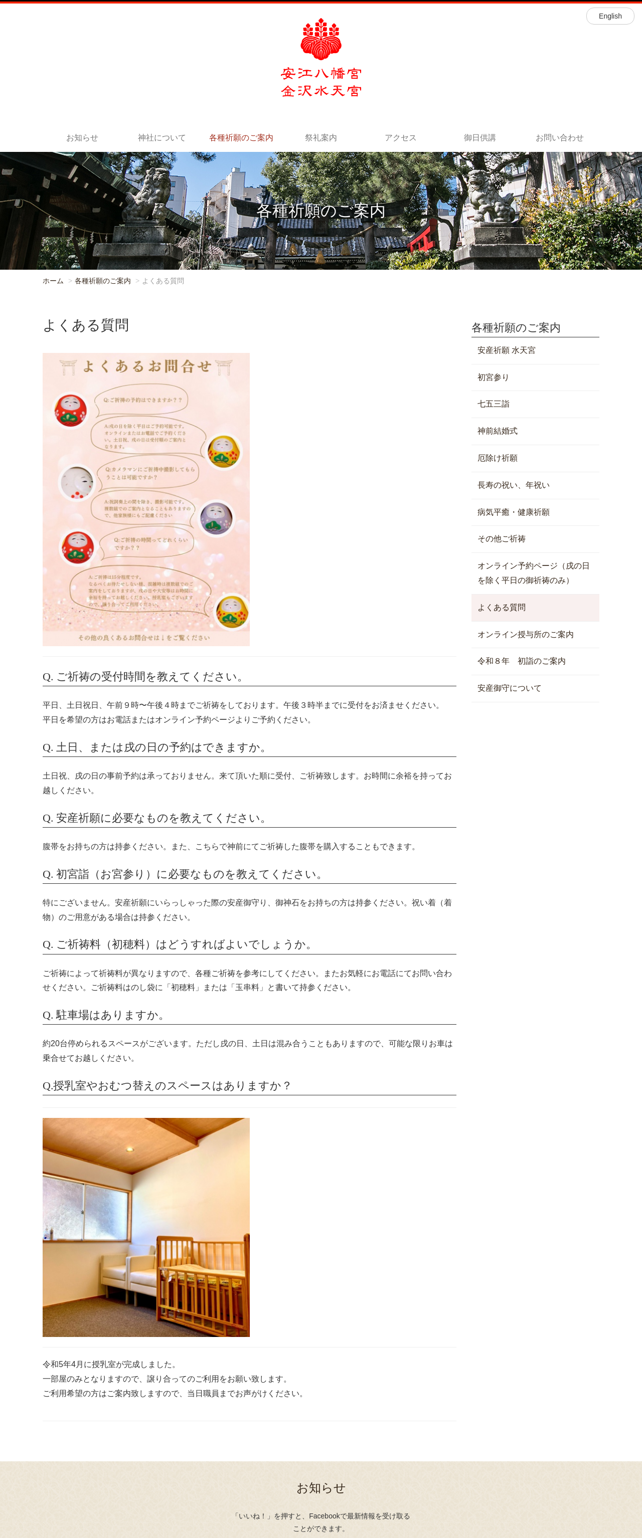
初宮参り (493, 377)
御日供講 (480, 137)
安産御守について (509, 688)
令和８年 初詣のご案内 (521, 661)
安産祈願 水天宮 (506, 350)
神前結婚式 (497, 431)
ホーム (53, 281)
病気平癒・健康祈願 (513, 512)
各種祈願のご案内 (241, 137)
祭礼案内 (321, 137)
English (610, 16)
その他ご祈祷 (501, 538)
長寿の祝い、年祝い (513, 485)
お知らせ (82, 137)
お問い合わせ (560, 137)
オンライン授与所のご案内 (525, 634)
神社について (162, 137)
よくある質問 (501, 607)
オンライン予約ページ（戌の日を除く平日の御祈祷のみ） (533, 573)
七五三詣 (493, 404)
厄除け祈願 (497, 458)
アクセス (401, 137)
